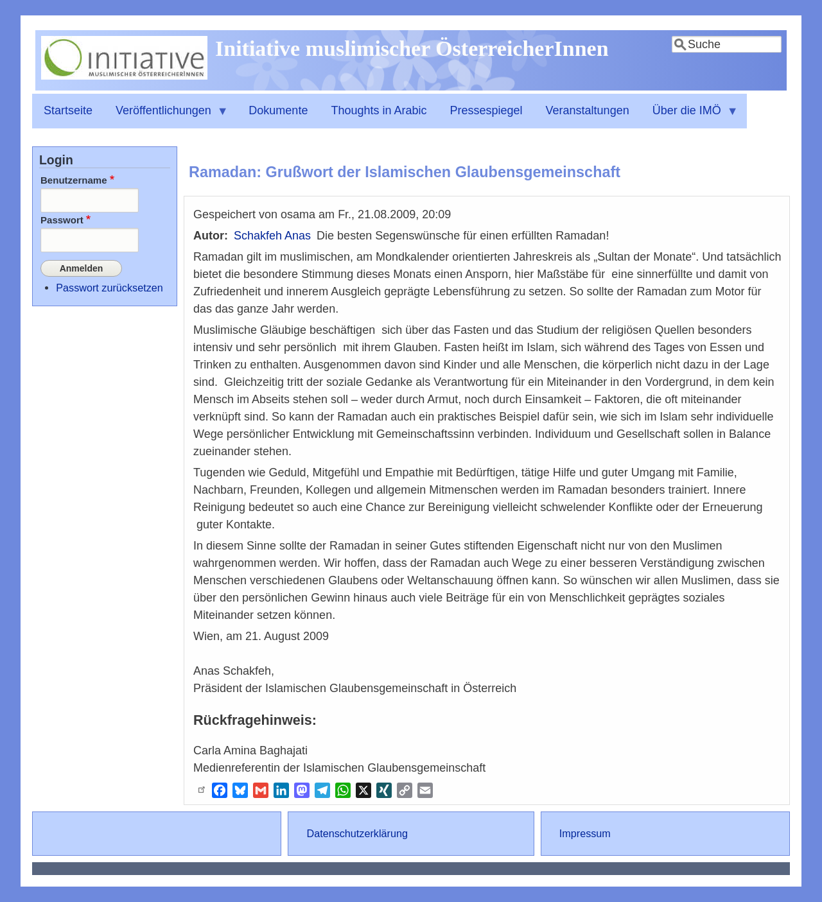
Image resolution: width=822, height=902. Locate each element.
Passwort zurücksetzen (109, 285)
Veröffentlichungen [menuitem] (166, 116)
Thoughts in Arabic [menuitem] (378, 110)
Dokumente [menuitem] (278, 110)
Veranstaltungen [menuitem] (587, 110)
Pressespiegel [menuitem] (486, 110)
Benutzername (73, 180)
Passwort (61, 219)
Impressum (585, 833)
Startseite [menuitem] (68, 110)
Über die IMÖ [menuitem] (690, 116)
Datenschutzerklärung (356, 833)
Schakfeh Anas (272, 235)
